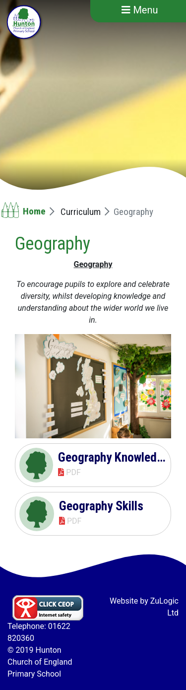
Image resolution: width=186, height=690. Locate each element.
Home (34, 211)
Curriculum (81, 211)
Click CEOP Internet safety (47, 608)
